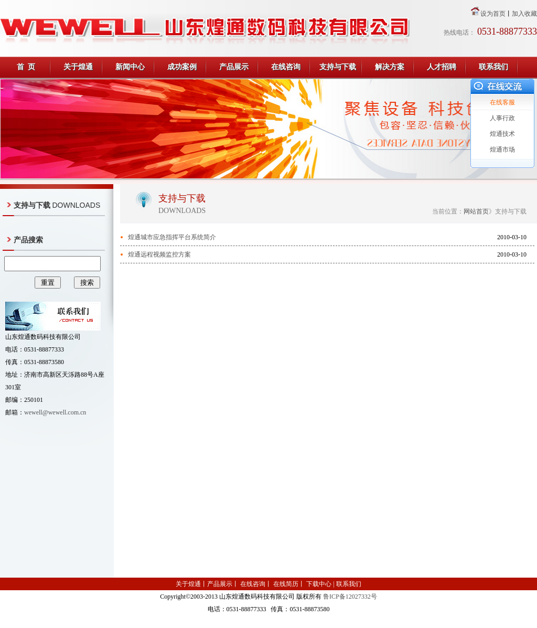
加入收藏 (524, 13)
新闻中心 (130, 67)
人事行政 (502, 118)
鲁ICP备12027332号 (350, 596)
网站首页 (476, 211)
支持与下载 (337, 67)
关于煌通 (78, 67)
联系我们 (493, 67)
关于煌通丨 (191, 584)
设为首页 (493, 13)
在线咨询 (285, 67)
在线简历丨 (288, 584)
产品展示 (234, 67)
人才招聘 (441, 67)
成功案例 (182, 67)
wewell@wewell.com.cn (55, 412)
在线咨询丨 (255, 584)
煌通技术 (502, 133)
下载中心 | (320, 584)
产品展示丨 (223, 584)
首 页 (26, 67)
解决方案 (389, 67)
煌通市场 (502, 149)
